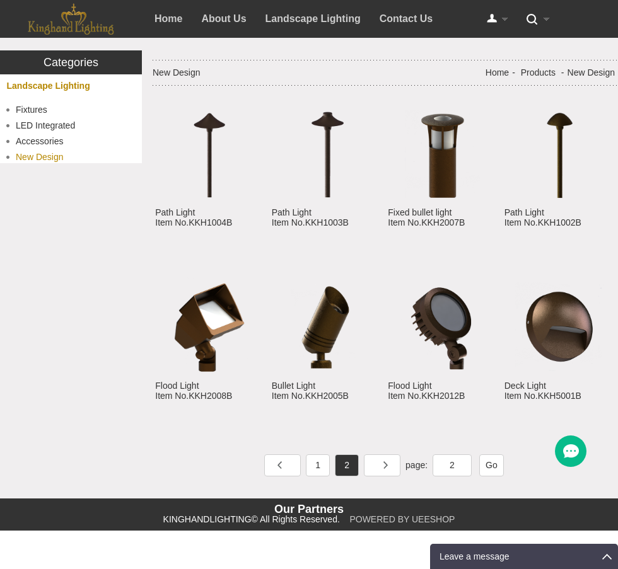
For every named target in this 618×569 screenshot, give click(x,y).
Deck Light (525, 386)
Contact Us (406, 18)
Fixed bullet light (420, 212)
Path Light (175, 212)
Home (168, 18)
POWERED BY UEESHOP (402, 519)
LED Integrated (45, 125)
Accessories (39, 141)
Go (492, 465)
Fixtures (31, 110)
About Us (223, 18)
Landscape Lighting (313, 18)
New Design (39, 157)
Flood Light (177, 386)
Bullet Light (293, 386)
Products (538, 72)
